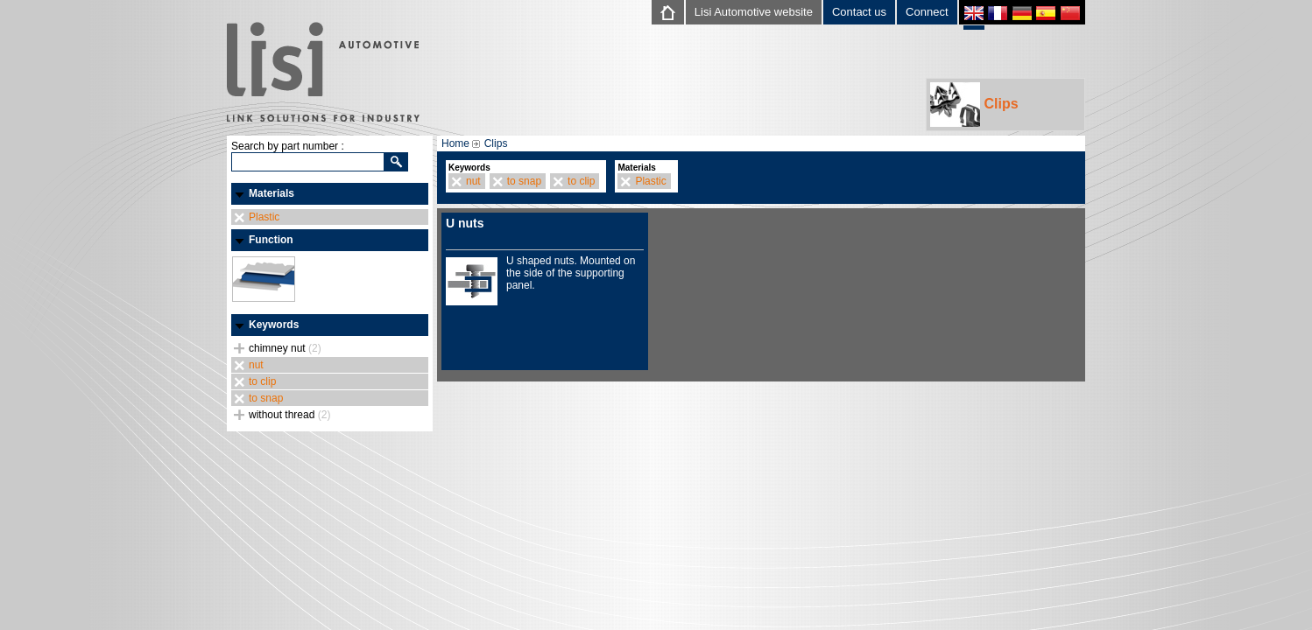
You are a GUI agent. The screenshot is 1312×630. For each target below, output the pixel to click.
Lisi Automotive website (754, 11)
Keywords (274, 324)
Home (455, 143)
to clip (262, 381)
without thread (289, 415)
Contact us (859, 11)
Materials (271, 193)
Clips (974, 104)
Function (271, 240)
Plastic (264, 217)
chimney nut (285, 348)
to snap (266, 398)
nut (256, 365)
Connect (927, 11)
